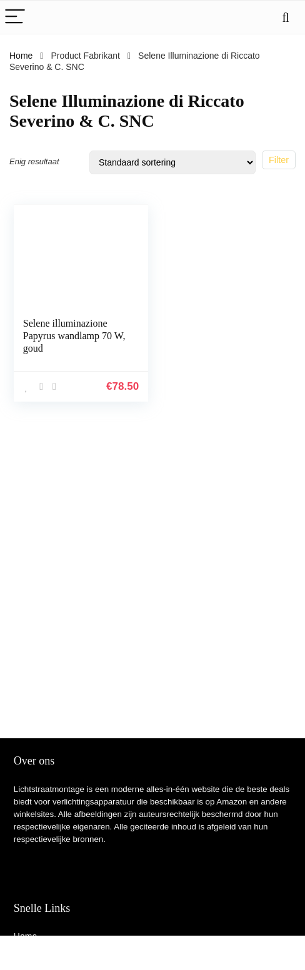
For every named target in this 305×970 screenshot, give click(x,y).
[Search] (286, 17)
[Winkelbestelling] (172, 162)
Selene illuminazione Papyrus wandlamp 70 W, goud (74, 336)
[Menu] (15, 17)
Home (20, 56)
